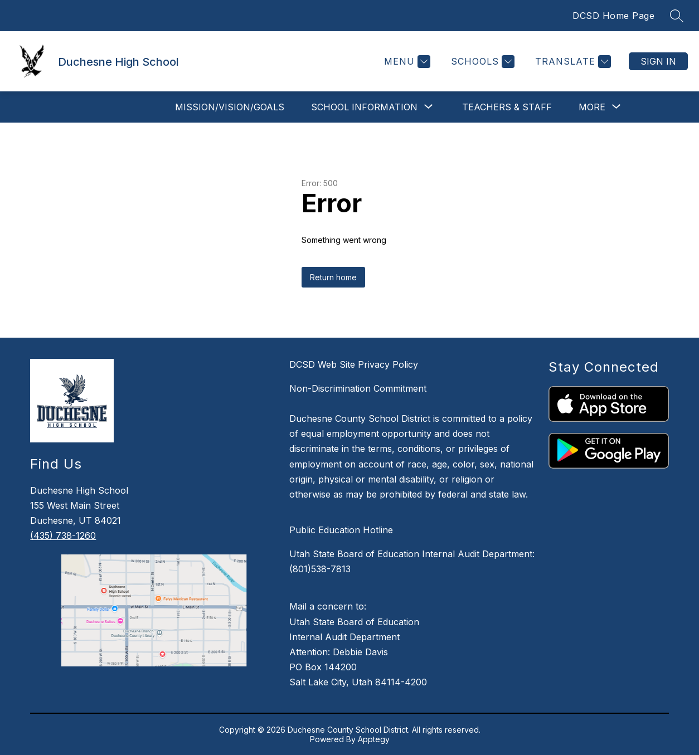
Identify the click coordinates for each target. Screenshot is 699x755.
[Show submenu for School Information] (364, 107)
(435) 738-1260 (63, 535)
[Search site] (676, 15)
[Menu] (405, 62)
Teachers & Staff (507, 107)
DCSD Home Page (613, 15)
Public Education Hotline (341, 529)
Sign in (658, 61)
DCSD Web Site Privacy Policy (353, 364)
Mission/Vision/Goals (229, 107)
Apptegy (374, 739)
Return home (333, 277)
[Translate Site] (571, 62)
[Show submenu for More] (592, 107)
